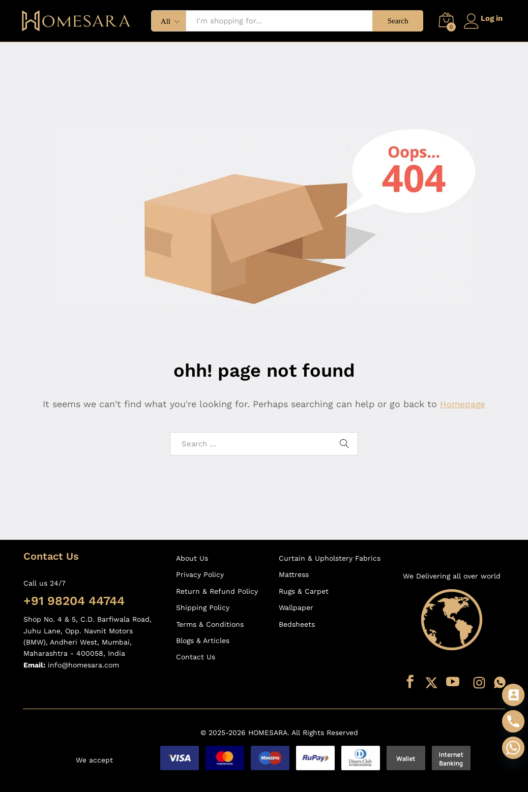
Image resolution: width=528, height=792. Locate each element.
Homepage (462, 404)
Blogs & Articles (202, 640)
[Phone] (513, 721)
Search (393, 21)
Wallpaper (296, 607)
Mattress (294, 574)
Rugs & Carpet (304, 591)
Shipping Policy (202, 607)
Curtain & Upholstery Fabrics (329, 558)
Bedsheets (297, 624)
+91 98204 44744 (74, 601)
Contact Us (195, 657)
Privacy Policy (200, 574)
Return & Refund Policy (217, 591)
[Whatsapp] (513, 748)
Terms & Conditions (210, 624)
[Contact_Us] (513, 695)
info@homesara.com (83, 665)
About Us (192, 558)
